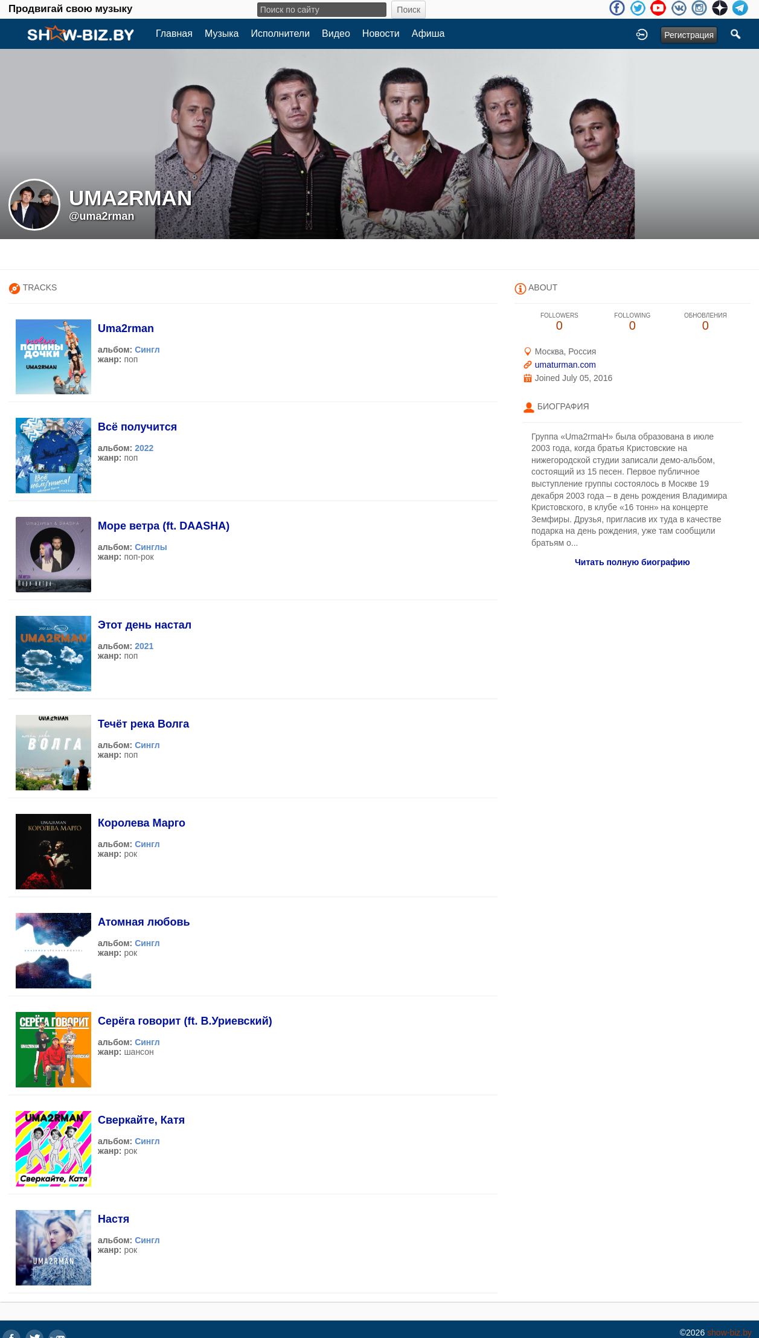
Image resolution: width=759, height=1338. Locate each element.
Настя (113, 1219)
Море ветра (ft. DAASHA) (163, 526)
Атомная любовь (144, 922)
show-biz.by (729, 1332)
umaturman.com (565, 365)
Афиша (428, 33)
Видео (336, 33)
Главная (174, 33)
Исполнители (280, 33)
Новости (381, 33)
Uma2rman (126, 328)
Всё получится (137, 427)
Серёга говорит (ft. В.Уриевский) (185, 1021)
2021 (144, 646)
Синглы (151, 547)
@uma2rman (102, 216)
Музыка (222, 33)
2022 (144, 448)
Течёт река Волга (143, 724)
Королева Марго (141, 823)
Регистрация (689, 35)
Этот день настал (144, 625)
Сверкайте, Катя (141, 1120)
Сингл (147, 349)
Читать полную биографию (632, 562)
